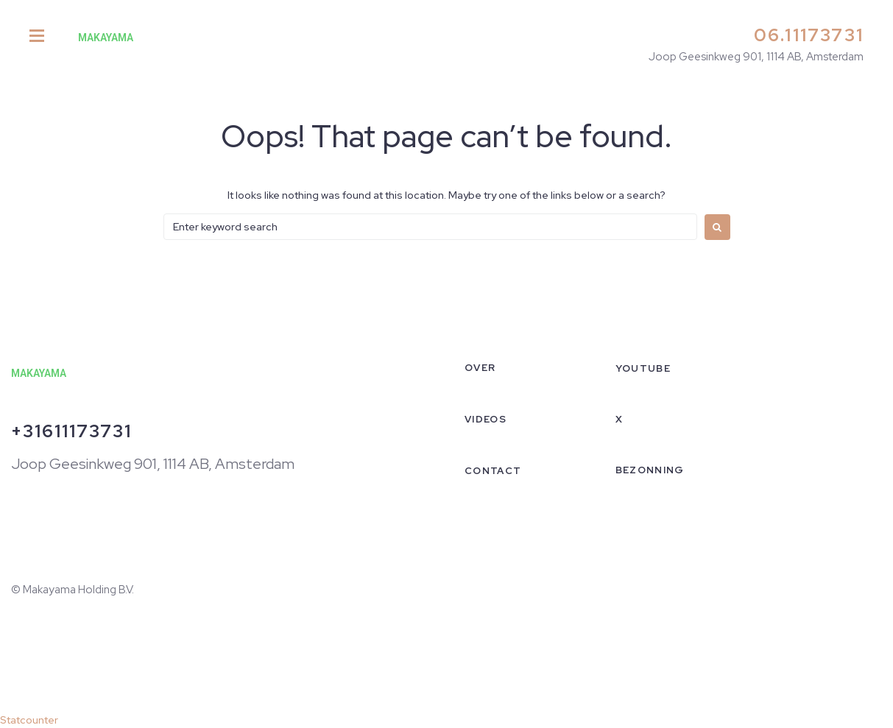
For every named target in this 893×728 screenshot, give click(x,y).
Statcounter (29, 720)
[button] (36, 36)
